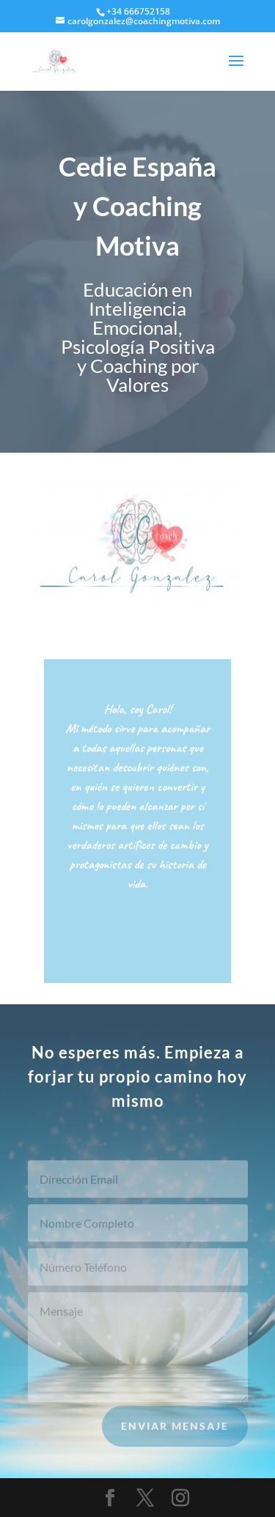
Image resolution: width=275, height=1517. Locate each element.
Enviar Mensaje (175, 1431)
